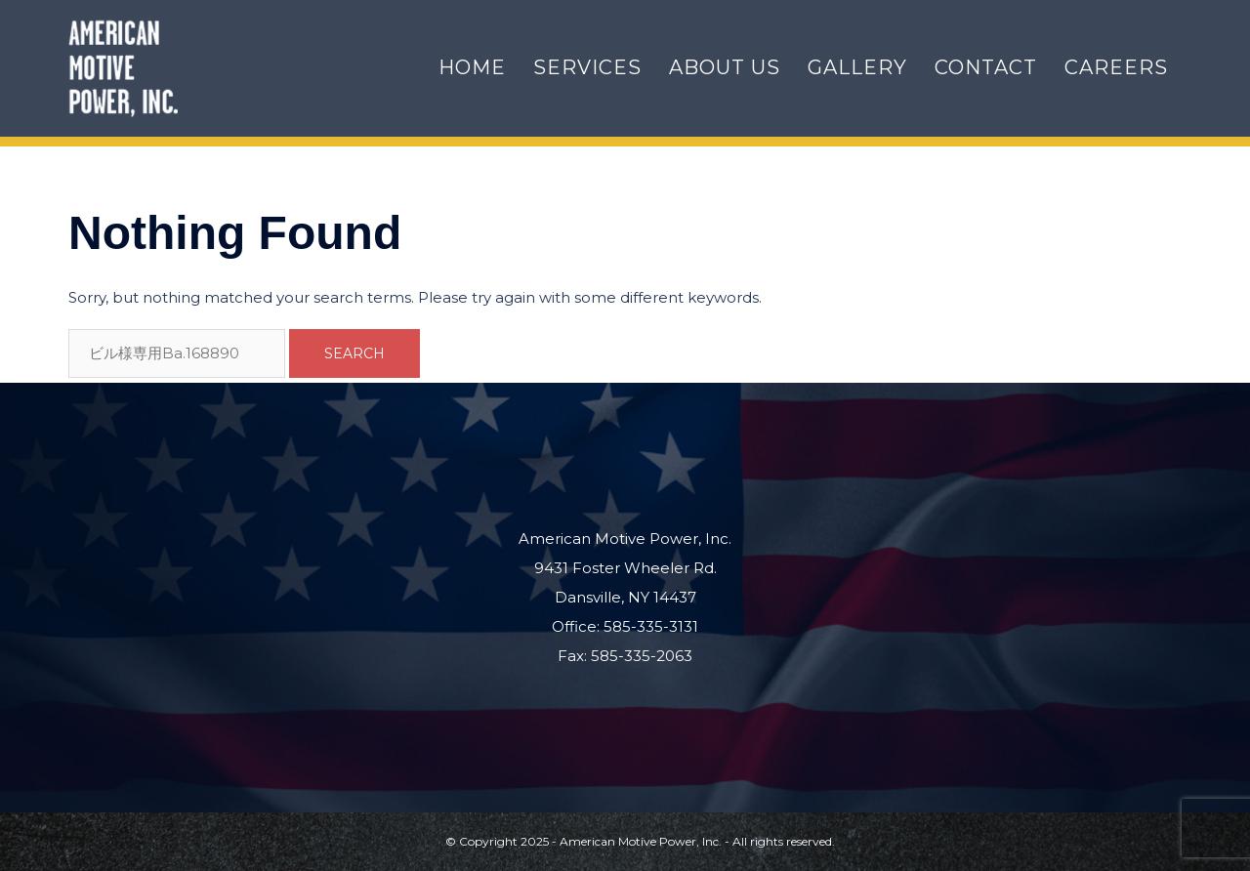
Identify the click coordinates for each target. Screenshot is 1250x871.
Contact (986, 67)
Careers (1116, 67)
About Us (724, 67)
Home (472, 67)
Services (587, 67)
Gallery (857, 67)
